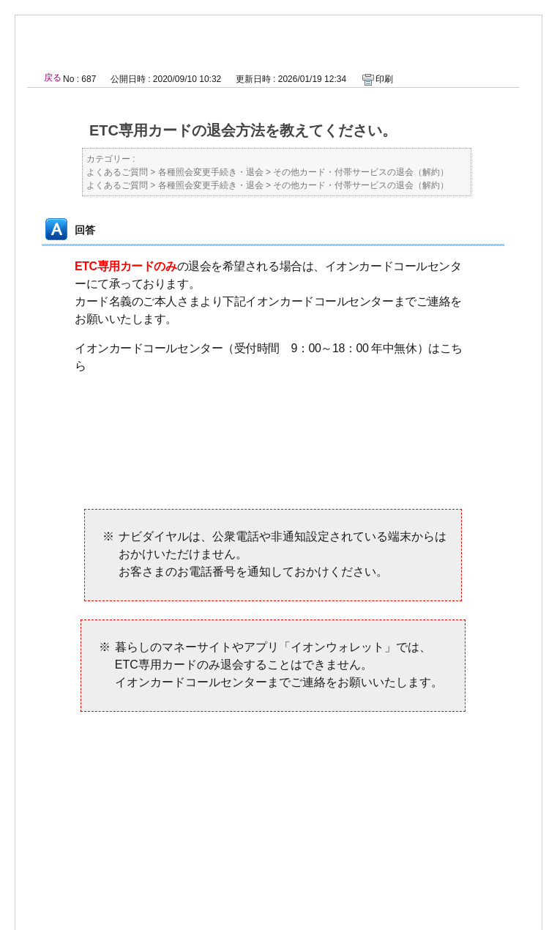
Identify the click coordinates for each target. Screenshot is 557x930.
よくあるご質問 (117, 172)
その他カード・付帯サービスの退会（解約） (361, 172)
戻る (52, 77)
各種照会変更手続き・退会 (210, 172)
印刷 (384, 79)
